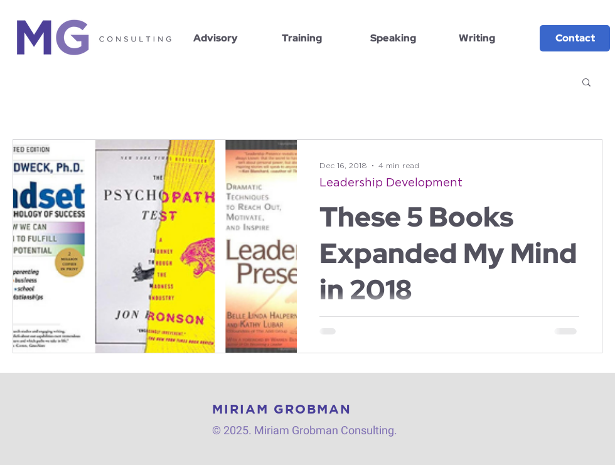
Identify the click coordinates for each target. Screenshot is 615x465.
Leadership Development (391, 183)
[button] (586, 83)
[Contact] (575, 38)
